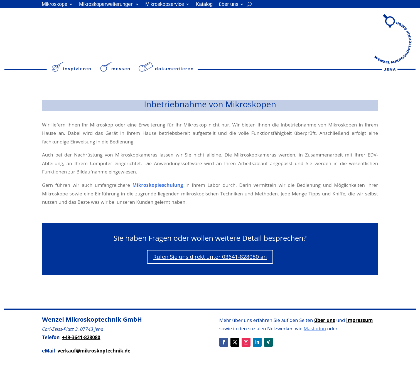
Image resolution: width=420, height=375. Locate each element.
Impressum (359, 320)
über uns (228, 4)
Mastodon (315, 328)
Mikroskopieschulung (157, 185)
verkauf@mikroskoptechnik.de (93, 350)
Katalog (204, 4)
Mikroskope (54, 4)
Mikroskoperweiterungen (106, 4)
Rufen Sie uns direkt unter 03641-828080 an (210, 256)
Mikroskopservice (164, 4)
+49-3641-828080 (81, 337)
